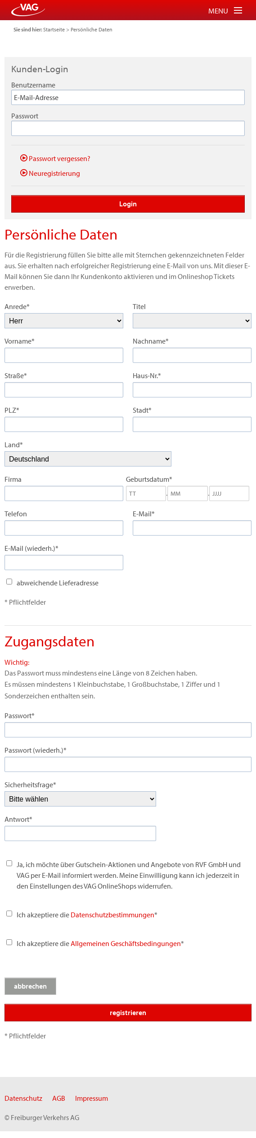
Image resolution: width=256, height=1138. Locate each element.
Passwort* (19, 715)
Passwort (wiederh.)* (35, 750)
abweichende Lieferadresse (58, 582)
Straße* (15, 375)
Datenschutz (23, 1098)
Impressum (91, 1098)
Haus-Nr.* (147, 375)
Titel (139, 306)
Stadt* (142, 409)
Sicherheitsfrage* (30, 784)
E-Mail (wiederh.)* (31, 548)
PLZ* (11, 409)
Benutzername (33, 84)
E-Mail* (144, 513)
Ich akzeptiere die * (100, 943)
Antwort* (18, 819)
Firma (13, 479)
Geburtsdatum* (149, 479)
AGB (58, 1098)
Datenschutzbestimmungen (112, 914)
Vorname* (19, 340)
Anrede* (17, 306)
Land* (13, 444)
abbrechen (30, 985)
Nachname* (151, 340)
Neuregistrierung (50, 173)
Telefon (15, 513)
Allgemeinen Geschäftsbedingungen (126, 943)
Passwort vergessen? (55, 158)
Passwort (24, 115)
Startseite (54, 29)
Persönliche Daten (91, 29)
